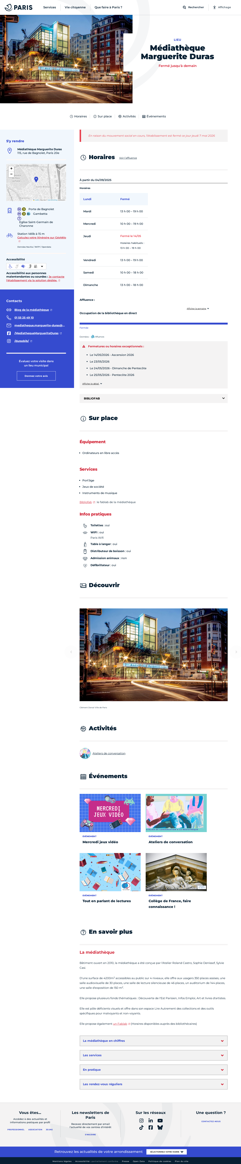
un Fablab (120, 1023)
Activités (127, 116)
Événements (154, 116)
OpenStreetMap (53, 200)
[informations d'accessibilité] (26, 266)
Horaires (78, 116)
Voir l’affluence (128, 157)
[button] (36, 179)
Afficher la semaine (196, 308)
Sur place (102, 116)
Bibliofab (86, 502)
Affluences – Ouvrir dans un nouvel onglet (102, 337)
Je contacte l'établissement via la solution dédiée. (35, 278)
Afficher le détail (90, 384)
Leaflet (36, 200)
